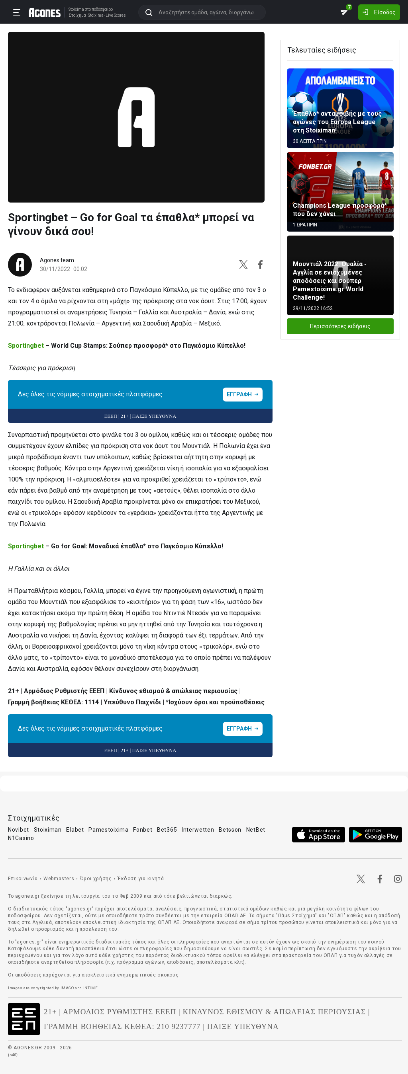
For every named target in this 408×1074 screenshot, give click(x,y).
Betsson (230, 829)
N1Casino (21, 838)
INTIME (90, 988)
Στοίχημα (77, 16)
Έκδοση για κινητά (141, 878)
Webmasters (58, 878)
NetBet (255, 829)
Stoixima (76, 9)
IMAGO (67, 988)
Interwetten (198, 829)
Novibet (18, 829)
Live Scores (116, 16)
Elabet (75, 829)
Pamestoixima (108, 829)
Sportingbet (26, 345)
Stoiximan (48, 829)
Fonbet (142, 829)
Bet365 (167, 829)
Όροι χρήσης (96, 878)
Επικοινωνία (23, 878)
